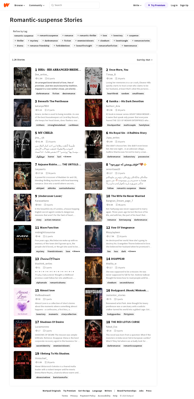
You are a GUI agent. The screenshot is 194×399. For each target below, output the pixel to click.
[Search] (53, 5)
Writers (108, 390)
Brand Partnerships (126, 390)
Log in (174, 5)
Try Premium (156, 5)
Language (97, 390)
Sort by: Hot (144, 59)
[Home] (7, 5)
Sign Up (184, 5)
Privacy (74, 395)
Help (115, 395)
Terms (65, 395)
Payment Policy (87, 395)
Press (149, 390)
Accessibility (104, 395)
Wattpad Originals (52, 390)
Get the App (84, 390)
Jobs (141, 390)
